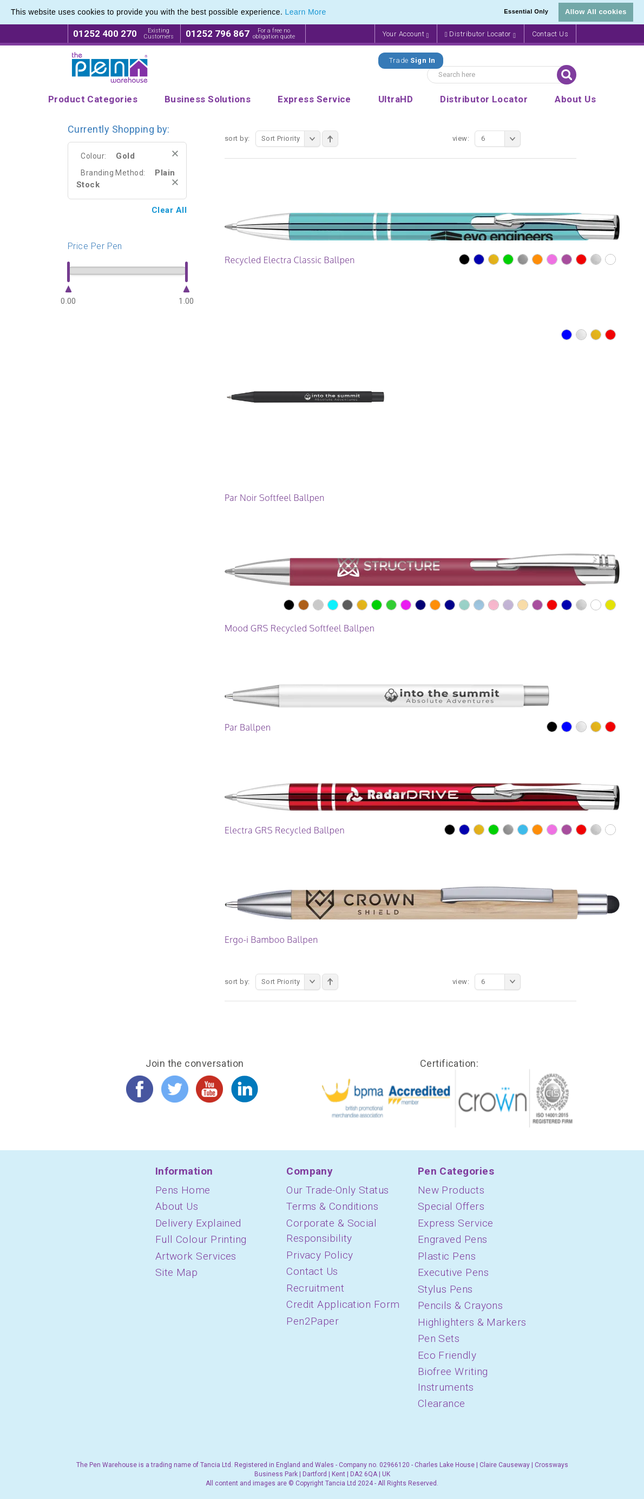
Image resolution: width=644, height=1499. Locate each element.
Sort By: (237, 138)
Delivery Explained (198, 1223)
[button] (330, 13)
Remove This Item (175, 154)
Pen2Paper (312, 1321)
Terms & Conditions (332, 1206)
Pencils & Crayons (460, 1305)
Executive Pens (453, 1272)
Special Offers (451, 1206)
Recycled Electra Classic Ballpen (290, 260)
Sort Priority (290, 139)
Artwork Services (195, 1256)
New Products (451, 1190)
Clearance (441, 1403)
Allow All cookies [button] (596, 12)
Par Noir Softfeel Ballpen (275, 497)
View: (460, 138)
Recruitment (315, 1288)
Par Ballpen (248, 727)
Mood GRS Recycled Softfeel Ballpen (299, 628)
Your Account (406, 34)
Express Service (456, 1223)
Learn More (305, 12)
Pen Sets (439, 1338)
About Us (177, 1206)
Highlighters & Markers (472, 1322)
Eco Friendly (447, 1355)
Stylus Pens (445, 1289)
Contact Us (550, 34)
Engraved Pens (453, 1239)
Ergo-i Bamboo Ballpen (271, 939)
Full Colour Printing (201, 1239)
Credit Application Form (342, 1304)
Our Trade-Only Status (337, 1190)
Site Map (176, 1272)
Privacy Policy (319, 1255)
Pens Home (183, 1190)
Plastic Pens (447, 1256)
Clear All (169, 210)
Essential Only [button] (526, 11)
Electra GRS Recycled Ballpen (285, 830)
